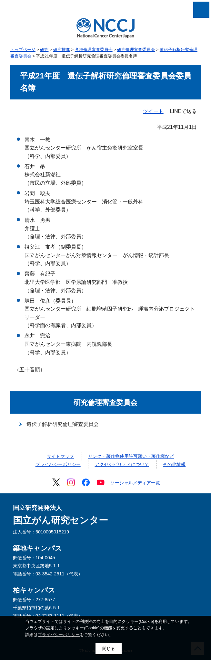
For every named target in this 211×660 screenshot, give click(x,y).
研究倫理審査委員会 (136, 49)
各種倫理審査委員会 (94, 49)
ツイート (153, 111)
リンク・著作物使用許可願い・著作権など (131, 456)
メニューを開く (201, 10)
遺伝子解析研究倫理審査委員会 (62, 424)
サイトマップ (60, 456)
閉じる (108, 648)
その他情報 (174, 464)
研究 (44, 49)
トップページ (22, 49)
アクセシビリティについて (122, 464)
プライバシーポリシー (58, 464)
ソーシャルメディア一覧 (135, 482)
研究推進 (61, 49)
